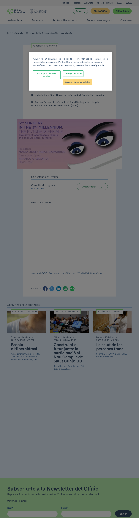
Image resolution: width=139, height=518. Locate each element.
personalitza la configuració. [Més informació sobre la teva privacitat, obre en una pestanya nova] (90, 65)
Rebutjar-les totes (73, 73)
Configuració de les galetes (46, 74)
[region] (70, 71)
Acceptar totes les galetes (77, 82)
